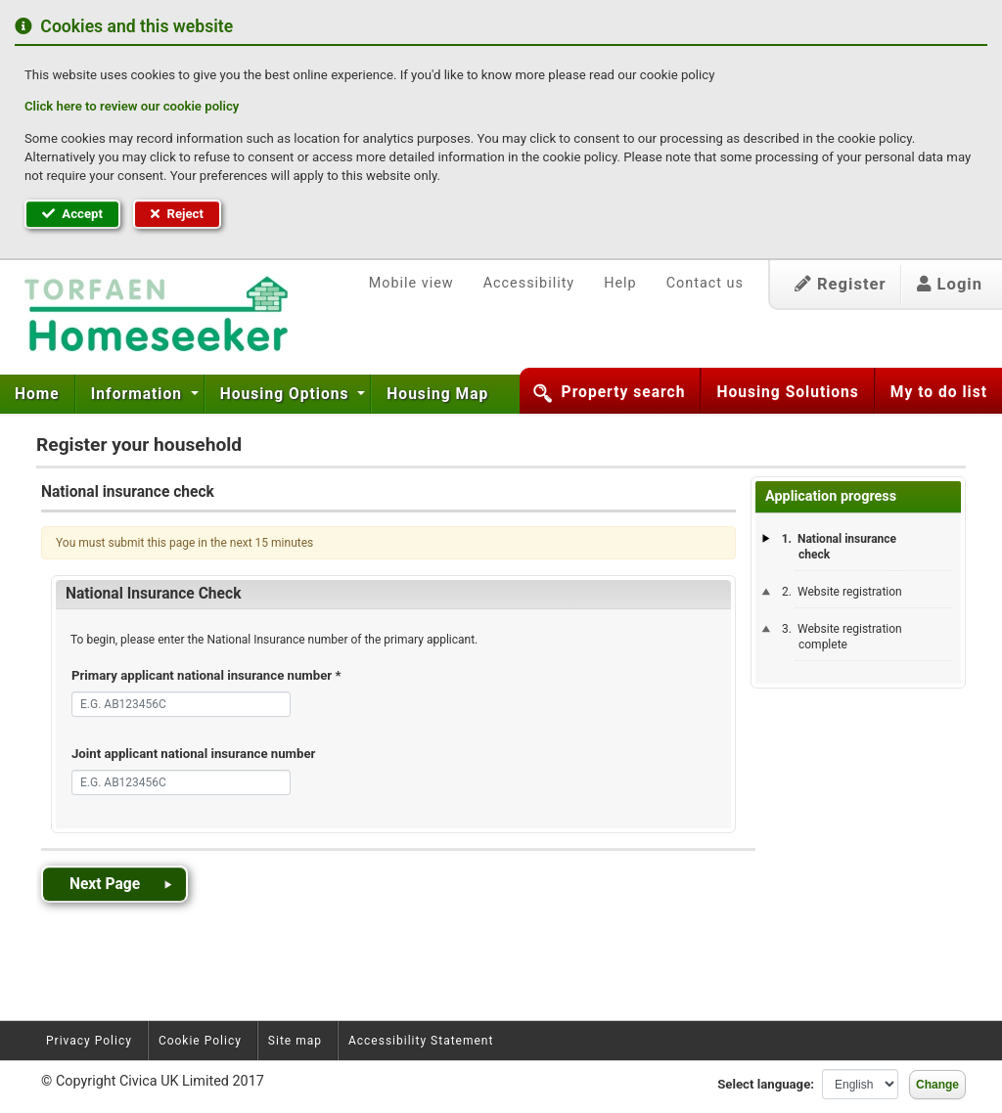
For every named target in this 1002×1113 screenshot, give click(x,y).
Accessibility (529, 283)
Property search (624, 392)
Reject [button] (177, 213)
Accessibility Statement (420, 1040)
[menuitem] (37, 394)
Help (620, 283)
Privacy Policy (89, 1040)
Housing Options (287, 394)
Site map (295, 1040)
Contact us (705, 283)
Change (937, 1084)
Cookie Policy (200, 1040)
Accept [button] (72, 213)
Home (37, 394)
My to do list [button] (938, 392)
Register (841, 284)
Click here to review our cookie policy (131, 106)
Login (949, 284)
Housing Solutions (787, 392)
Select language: (765, 1084)
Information (139, 394)
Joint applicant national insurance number (193, 753)
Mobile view (411, 283)
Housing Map (437, 394)
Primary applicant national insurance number (206, 675)
